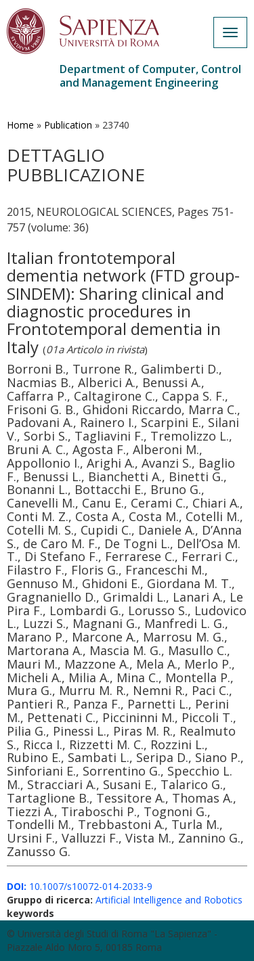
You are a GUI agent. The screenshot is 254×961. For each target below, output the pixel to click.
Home (20, 124)
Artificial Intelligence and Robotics (169, 899)
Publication (68, 124)
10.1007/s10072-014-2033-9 (79, 886)
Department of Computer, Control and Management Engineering (150, 76)
